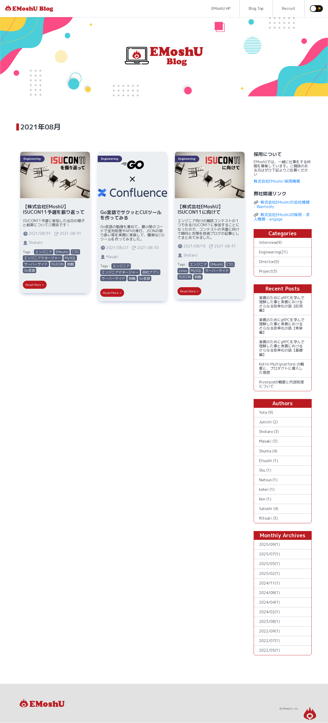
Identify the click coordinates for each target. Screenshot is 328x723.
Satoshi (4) (268, 508)
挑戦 (70, 264)
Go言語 (29, 270)
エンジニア (43, 252)
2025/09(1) (269, 544)
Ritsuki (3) (268, 518)
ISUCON (57, 264)
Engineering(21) (273, 252)
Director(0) (269, 261)
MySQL (70, 258)
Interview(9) (270, 242)
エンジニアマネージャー (42, 258)
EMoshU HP (220, 8)
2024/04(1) (269, 602)
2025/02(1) (269, 573)
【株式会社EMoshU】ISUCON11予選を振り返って (53, 209)
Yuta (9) (266, 412)
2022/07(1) (269, 640)
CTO (75, 252)
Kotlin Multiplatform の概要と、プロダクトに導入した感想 (281, 368)
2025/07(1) (269, 554)
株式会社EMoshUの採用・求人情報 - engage (282, 217)
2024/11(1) (269, 583)
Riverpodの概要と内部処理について (281, 384)
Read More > (34, 285)
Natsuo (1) (268, 479)
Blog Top (256, 8)
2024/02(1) (269, 611)
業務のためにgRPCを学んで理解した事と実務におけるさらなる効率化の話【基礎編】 (281, 348)
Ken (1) (265, 499)
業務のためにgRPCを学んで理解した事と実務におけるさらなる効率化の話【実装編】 (281, 326)
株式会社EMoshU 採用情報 (277, 181)
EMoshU (62, 252)
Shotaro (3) (269, 431)
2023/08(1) (269, 621)
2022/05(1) (269, 650)
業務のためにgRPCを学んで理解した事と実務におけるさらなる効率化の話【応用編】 (281, 304)
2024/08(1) (269, 592)
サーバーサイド (36, 264)
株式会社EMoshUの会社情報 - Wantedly (282, 204)
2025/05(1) (269, 563)
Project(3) (268, 271)
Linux (183, 270)
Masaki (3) (268, 441)
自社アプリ (150, 272)
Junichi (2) (268, 421)
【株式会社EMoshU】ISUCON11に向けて (200, 209)
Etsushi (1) (268, 460)
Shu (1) (265, 470)
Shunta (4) (268, 451)
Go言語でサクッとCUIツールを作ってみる (130, 215)
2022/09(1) (269, 631)
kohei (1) (267, 489)
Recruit (288, 8)
